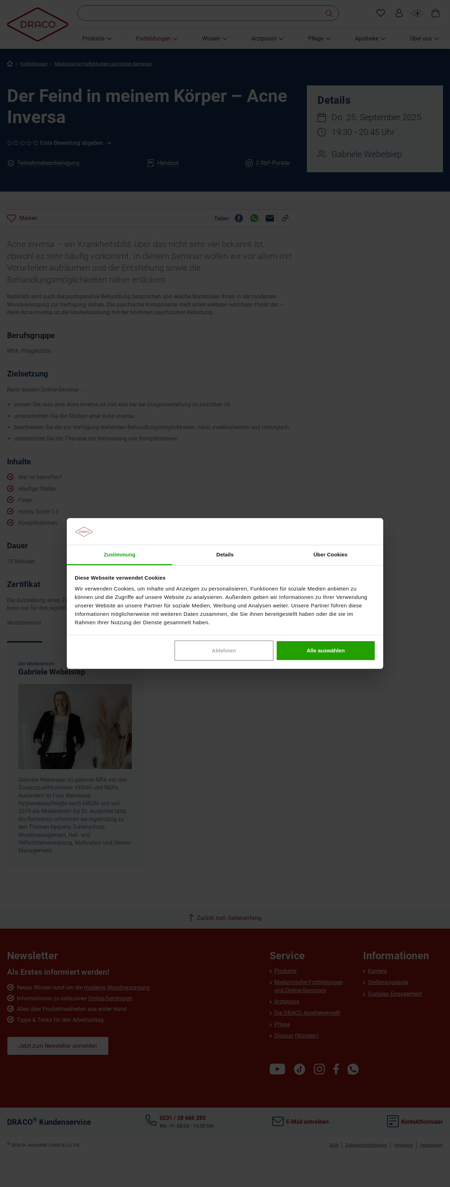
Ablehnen (224, 650)
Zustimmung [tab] (119, 554)
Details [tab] (224, 554)
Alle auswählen (326, 650)
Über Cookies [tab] (331, 554)
